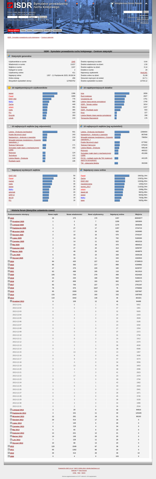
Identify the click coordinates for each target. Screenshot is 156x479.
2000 (12, 456)
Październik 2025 (19, 228)
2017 (12, 285)
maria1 (11, 181)
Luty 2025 (16, 255)
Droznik (11, 115)
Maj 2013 (16, 430)
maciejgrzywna (86, 184)
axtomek (12, 192)
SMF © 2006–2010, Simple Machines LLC (87, 468)
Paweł (11, 96)
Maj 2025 (16, 245)
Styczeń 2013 (17, 443)
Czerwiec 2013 (18, 426)
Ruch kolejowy (86, 96)
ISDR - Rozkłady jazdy (89, 110)
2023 (12, 265)
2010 (12, 453)
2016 (12, 288)
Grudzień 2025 (18, 222)
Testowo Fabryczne (16, 145)
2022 (12, 268)
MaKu (11, 102)
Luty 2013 (16, 440)
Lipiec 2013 (17, 423)
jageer (11, 93)
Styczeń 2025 (17, 258)
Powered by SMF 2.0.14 (65, 468)
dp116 (11, 198)
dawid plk (84, 192)
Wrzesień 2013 (18, 416)
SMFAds (74, 470)
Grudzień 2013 (18, 301)
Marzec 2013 (17, 436)
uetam (11, 107)
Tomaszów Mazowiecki (89, 118)
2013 (12, 298)
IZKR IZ (12, 195)
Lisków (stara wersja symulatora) (93, 102)
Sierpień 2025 (17, 235)
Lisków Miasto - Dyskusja (18, 158)
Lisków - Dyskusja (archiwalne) (20, 132)
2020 (12, 275)
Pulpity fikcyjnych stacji (17, 135)
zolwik (11, 118)
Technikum (13, 155)
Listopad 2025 (18, 225)
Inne (82, 93)
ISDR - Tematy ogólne (89, 104)
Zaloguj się (21, 12)
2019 (12, 278)
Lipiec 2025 (17, 238)
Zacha (11, 104)
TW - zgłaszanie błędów (90, 163)
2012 (12, 446)
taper (83, 200)
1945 (73, 62)
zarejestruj (31, 12)
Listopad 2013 (18, 410)
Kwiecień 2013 (18, 433)
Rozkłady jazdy (14, 161)
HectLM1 (143, 73)
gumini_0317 (85, 187)
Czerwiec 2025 (18, 241)
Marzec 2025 (17, 251)
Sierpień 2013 (17, 420)
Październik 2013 (19, 413)
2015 (12, 291)
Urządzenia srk (86, 99)
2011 (12, 450)
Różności (12, 153)
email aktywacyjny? (28, 14)
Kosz (83, 113)
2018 (12, 281)
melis (11, 110)
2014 (12, 295)
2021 (12, 271)
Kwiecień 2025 (18, 248)
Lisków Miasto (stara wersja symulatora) (96, 115)
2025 (12, 218)
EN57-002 (12, 99)
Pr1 (10, 113)
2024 (12, 262)
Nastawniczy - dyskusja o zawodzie (22, 137)
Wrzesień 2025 (18, 232)
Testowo (84, 107)
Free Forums (83, 470)
